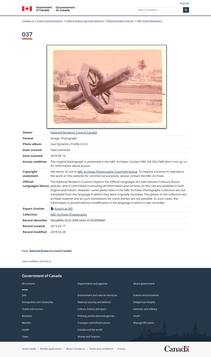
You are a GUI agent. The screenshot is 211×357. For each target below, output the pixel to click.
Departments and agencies (93, 283)
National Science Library (120, 21)
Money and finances (89, 336)
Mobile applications (51, 348)
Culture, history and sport (92, 309)
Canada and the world (90, 329)
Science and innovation (50, 21)
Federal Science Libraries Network (85, 21)
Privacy (121, 348)
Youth (136, 316)
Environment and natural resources (97, 295)
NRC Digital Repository (149, 21)
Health (25, 329)
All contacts (28, 283)
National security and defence (94, 302)
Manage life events (143, 322)
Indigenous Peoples (144, 302)
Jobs (24, 295)
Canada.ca (28, 21)
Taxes (25, 336)
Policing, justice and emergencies (96, 316)
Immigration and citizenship (37, 302)
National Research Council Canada (74, 132)
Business (27, 316)
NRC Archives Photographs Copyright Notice (107, 172)
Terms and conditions (101, 348)
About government (143, 283)
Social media (29, 348)
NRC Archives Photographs (69, 214)
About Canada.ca (75, 348)
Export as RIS (62, 209)
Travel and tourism (32, 309)
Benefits (26, 322)
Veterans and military (145, 309)
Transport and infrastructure (94, 322)
